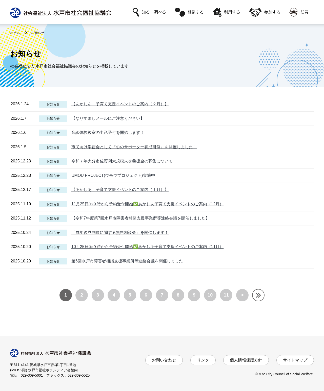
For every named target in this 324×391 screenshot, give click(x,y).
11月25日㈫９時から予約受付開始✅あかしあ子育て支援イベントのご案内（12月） (147, 204)
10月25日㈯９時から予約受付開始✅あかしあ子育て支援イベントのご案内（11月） (147, 247)
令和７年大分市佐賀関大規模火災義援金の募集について (122, 161)
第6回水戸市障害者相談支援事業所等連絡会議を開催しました (127, 261)
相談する (189, 12)
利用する (226, 12)
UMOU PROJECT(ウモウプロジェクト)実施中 (113, 175)
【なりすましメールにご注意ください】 (107, 118)
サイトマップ (295, 360)
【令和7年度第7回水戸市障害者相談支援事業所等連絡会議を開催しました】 (140, 218)
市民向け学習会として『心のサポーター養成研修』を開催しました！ (134, 147)
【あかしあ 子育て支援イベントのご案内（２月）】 (120, 104)
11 (226, 295)
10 (210, 295)
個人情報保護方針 (246, 360)
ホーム (15, 33)
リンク (203, 360)
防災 (299, 12)
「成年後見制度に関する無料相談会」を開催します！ (120, 232)
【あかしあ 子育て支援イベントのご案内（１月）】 (120, 189)
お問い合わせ (164, 360)
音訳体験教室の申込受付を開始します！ (107, 132)
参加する (264, 12)
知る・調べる (149, 12)
